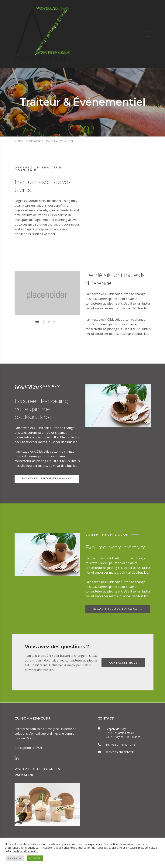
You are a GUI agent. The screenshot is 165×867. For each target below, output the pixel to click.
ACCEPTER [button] (34, 858)
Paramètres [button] (15, 858)
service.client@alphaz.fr (120, 752)
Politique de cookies (25, 851)
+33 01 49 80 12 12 (123, 744)
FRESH (37, 747)
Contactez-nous (123, 662)
